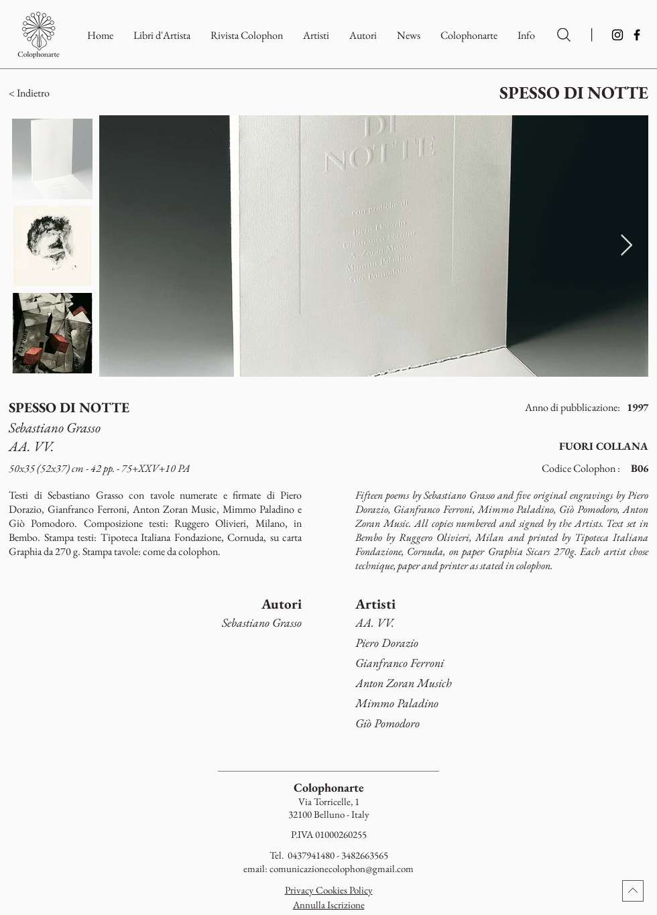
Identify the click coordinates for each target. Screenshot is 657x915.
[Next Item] (626, 246)
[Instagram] (617, 34)
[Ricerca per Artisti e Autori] (564, 35)
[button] (468, 35)
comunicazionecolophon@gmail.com (342, 868)
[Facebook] (637, 34)
